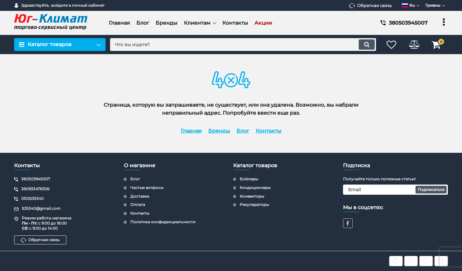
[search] (243, 44)
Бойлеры (249, 179)
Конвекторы (252, 196)
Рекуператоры (254, 204)
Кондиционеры (255, 187)
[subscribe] (395, 190)
